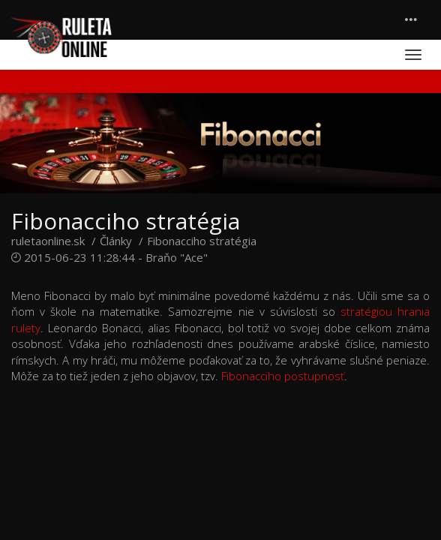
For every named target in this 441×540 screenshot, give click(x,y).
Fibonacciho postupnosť (282, 375)
